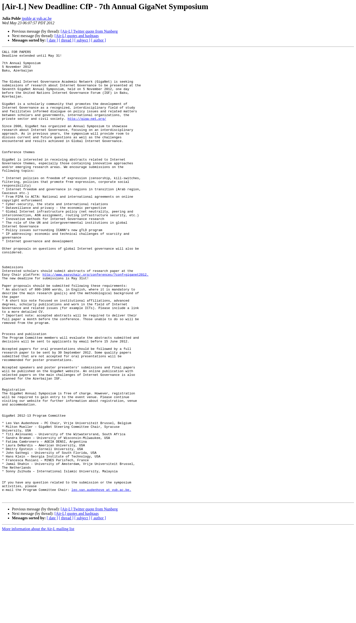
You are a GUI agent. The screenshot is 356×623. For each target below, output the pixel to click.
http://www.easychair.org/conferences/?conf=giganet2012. (96, 319)
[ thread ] (66, 40)
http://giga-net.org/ (86, 132)
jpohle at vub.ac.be (37, 18)
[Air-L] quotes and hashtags (76, 36)
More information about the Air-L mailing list (38, 619)
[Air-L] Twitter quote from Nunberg (89, 31)
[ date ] (52, 40)
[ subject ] (82, 40)
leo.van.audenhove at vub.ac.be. (101, 578)
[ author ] (98, 40)
